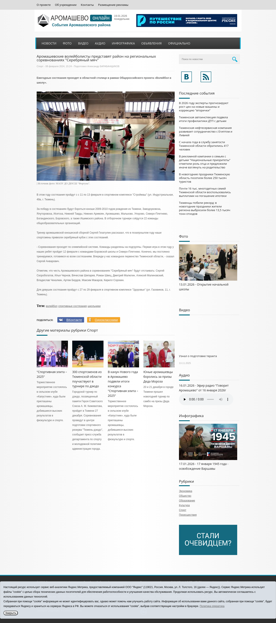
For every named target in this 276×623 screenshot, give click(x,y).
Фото (67, 43)
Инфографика (123, 43)
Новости (49, 43)
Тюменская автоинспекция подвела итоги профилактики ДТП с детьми (203, 119)
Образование (187, 500)
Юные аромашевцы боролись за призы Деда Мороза (158, 376)
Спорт (40, 66)
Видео (83, 43)
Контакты (87, 4)
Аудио (100, 43)
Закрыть (10, 613)
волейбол (51, 306)
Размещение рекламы (113, 4)
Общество (185, 495)
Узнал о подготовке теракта (198, 356)
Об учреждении (66, 4)
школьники (94, 306)
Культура (184, 505)
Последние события (197, 93)
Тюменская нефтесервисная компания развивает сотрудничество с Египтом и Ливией (205, 131)
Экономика (185, 491)
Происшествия (188, 514)
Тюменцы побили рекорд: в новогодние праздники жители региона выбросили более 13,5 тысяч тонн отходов (204, 208)
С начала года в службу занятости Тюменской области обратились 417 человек (204, 145)
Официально (179, 43)
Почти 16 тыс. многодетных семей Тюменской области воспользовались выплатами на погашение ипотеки (205, 192)
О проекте (44, 4)
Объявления (151, 43)
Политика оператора (212, 606)
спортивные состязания (72, 306)
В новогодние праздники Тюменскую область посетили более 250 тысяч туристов (204, 177)
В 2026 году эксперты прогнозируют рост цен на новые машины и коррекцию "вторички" (203, 106)
